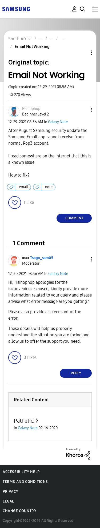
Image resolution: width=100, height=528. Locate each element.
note (49, 187)
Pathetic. (24, 421)
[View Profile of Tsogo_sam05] (41, 258)
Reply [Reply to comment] (76, 373)
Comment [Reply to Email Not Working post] (74, 218)
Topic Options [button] (82, 53)
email (23, 187)
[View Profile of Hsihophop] (31, 108)
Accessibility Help (21, 472)
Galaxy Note (58, 122)
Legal (8, 501)
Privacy (10, 491)
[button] (82, 110)
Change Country (19, 511)
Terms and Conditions (25, 481)
